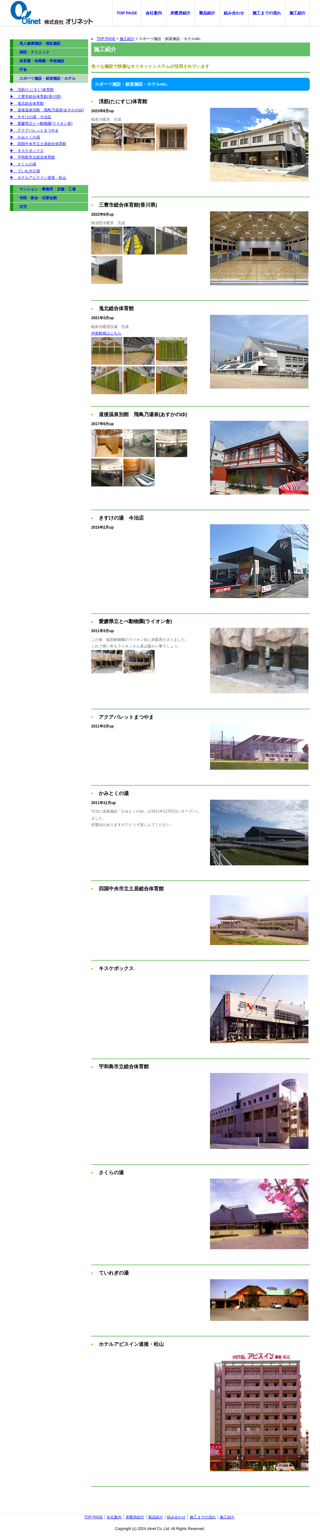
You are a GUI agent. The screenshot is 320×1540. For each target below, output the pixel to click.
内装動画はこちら (106, 333)
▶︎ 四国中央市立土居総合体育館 (38, 144)
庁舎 (23, 70)
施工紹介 (297, 13)
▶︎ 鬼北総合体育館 (27, 103)
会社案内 (154, 13)
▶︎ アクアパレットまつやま (34, 130)
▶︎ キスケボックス (27, 150)
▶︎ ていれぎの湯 (25, 171)
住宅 (23, 206)
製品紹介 (207, 13)
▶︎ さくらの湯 (23, 164)
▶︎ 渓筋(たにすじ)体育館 (32, 90)
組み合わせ (234, 13)
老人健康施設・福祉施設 (40, 43)
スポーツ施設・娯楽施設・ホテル (47, 78)
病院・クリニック (34, 52)
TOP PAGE (127, 13)
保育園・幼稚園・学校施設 (41, 61)
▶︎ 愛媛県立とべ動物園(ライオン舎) (41, 123)
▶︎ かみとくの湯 (25, 137)
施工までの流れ (266, 13)
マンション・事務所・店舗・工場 (47, 189)
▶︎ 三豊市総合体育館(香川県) (35, 96)
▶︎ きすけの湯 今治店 (30, 117)
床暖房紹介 (180, 13)
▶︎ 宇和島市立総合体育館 (32, 157)
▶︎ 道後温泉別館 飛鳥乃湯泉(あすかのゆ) (47, 110)
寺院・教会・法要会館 (38, 198)
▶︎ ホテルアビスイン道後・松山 (38, 177)
